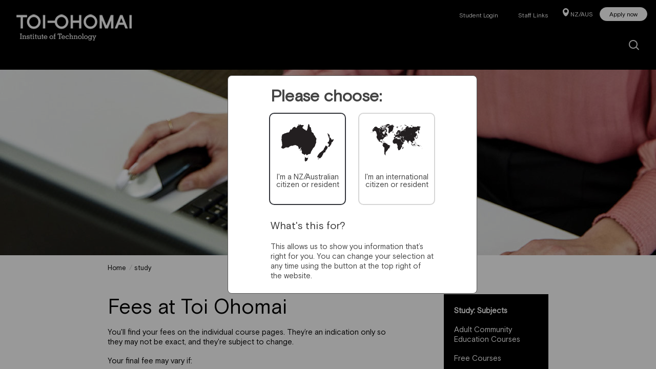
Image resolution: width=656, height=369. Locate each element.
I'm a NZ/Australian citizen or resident (307, 180)
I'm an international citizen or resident (396, 180)
